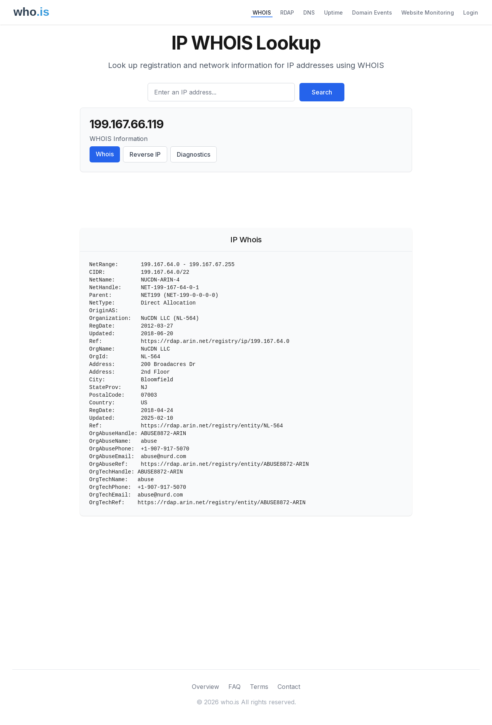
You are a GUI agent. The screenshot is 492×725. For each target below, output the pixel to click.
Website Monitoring (427, 12)
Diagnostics (193, 154)
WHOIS (262, 12)
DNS (309, 12)
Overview (205, 686)
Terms (259, 686)
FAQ (234, 686)
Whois (105, 154)
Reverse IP (145, 154)
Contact (289, 686)
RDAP (287, 12)
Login (470, 12)
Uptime (333, 12)
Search (322, 92)
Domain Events (372, 12)
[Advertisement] (246, 201)
